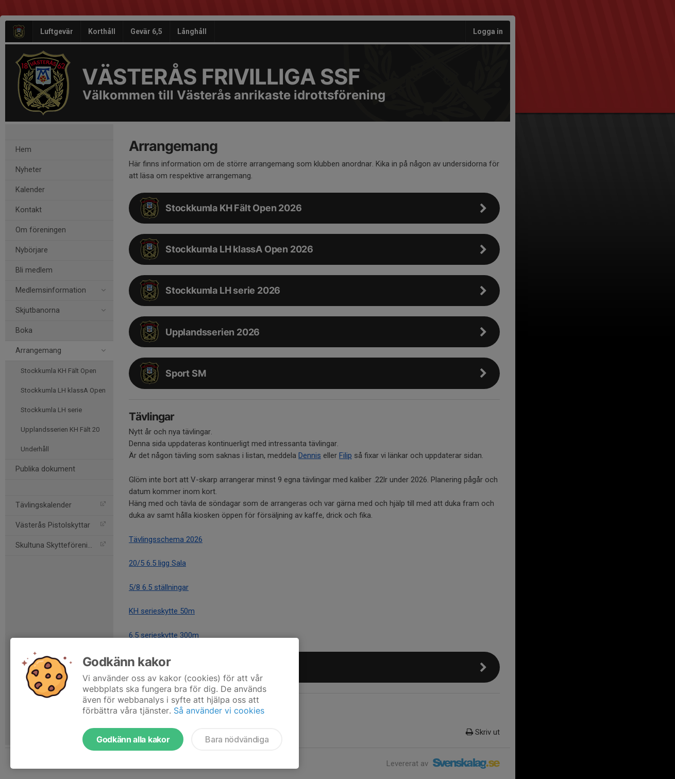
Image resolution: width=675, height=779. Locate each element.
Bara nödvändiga (236, 739)
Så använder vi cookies (219, 710)
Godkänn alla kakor (133, 739)
